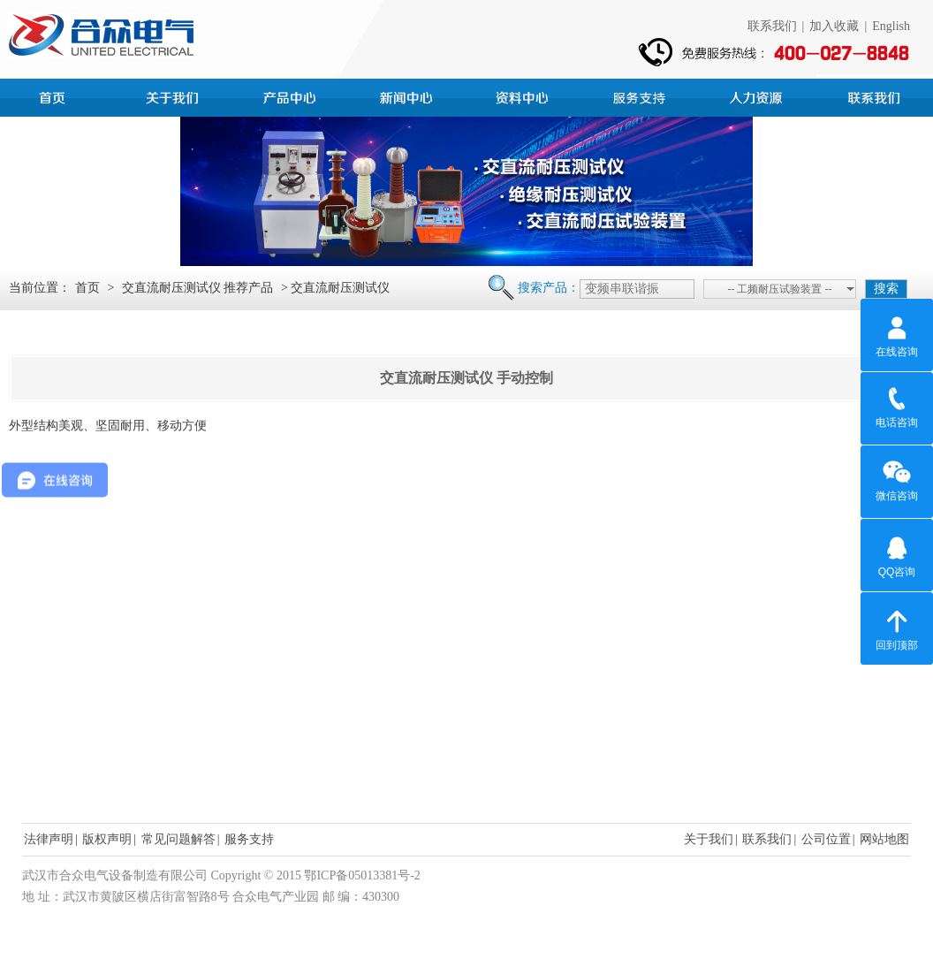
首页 (58, 95)
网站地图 (884, 839)
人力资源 (758, 95)
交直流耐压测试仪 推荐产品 (198, 287)
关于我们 (708, 839)
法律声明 (48, 839)
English (891, 26)
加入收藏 (834, 26)
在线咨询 (897, 334)
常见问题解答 (178, 839)
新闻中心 (408, 95)
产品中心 (291, 95)
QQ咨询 (897, 554)
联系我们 (772, 26)
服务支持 (641, 95)
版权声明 (107, 839)
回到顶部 (897, 627)
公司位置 (826, 839)
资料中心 (524, 95)
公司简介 (175, 95)
